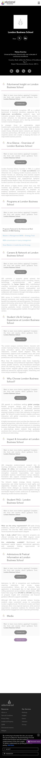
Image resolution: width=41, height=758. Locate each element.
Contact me (20, 107)
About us (4, 716)
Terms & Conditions (7, 719)
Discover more (20, 639)
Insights (24, 719)
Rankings (24, 716)
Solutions (24, 725)
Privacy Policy (5, 722)
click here (10, 745)
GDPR (3, 728)
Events (24, 722)
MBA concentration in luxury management (17, 244)
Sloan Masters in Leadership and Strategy (16, 248)
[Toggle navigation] (39, 2)
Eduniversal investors (7, 731)
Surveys (24, 728)
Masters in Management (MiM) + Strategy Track (19, 239)
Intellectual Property (7, 725)
